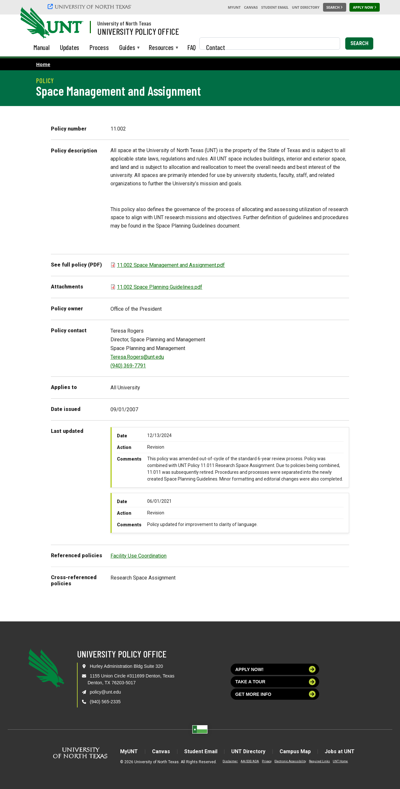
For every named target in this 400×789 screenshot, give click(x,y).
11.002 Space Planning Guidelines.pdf (159, 287)
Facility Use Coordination (138, 556)
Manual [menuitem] (41, 47)
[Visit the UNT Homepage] (73, 23)
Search (359, 43)
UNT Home (339, 761)
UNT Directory (305, 7)
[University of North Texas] (90, 6)
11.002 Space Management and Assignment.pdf (171, 265)
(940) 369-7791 (128, 366)
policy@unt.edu (105, 692)
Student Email (275, 7)
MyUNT (234, 7)
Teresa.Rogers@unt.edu (137, 357)
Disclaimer (229, 761)
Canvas (251, 7)
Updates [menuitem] (70, 47)
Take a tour (275, 681)
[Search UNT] (334, 7)
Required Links (318, 761)
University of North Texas (124, 23)
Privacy (266, 761)
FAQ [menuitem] (191, 47)
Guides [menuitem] (127, 48)
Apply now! (275, 669)
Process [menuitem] (99, 47)
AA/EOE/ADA (249, 761)
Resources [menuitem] (161, 48)
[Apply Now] (364, 7)
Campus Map (295, 751)
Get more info (275, 694)
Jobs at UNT (341, 751)
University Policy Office (138, 31)
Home (43, 64)
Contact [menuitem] (215, 47)
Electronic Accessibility (289, 761)
